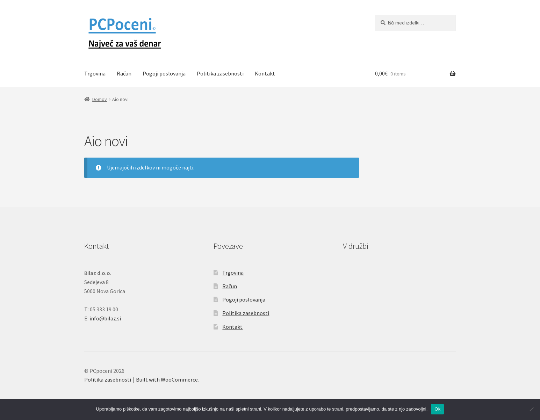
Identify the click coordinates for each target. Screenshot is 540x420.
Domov (99, 99)
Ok (437, 409)
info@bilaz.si (105, 318)
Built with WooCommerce (167, 379)
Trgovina (95, 73)
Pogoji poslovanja (164, 73)
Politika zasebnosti (220, 73)
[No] (531, 409)
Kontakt (265, 73)
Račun (124, 73)
